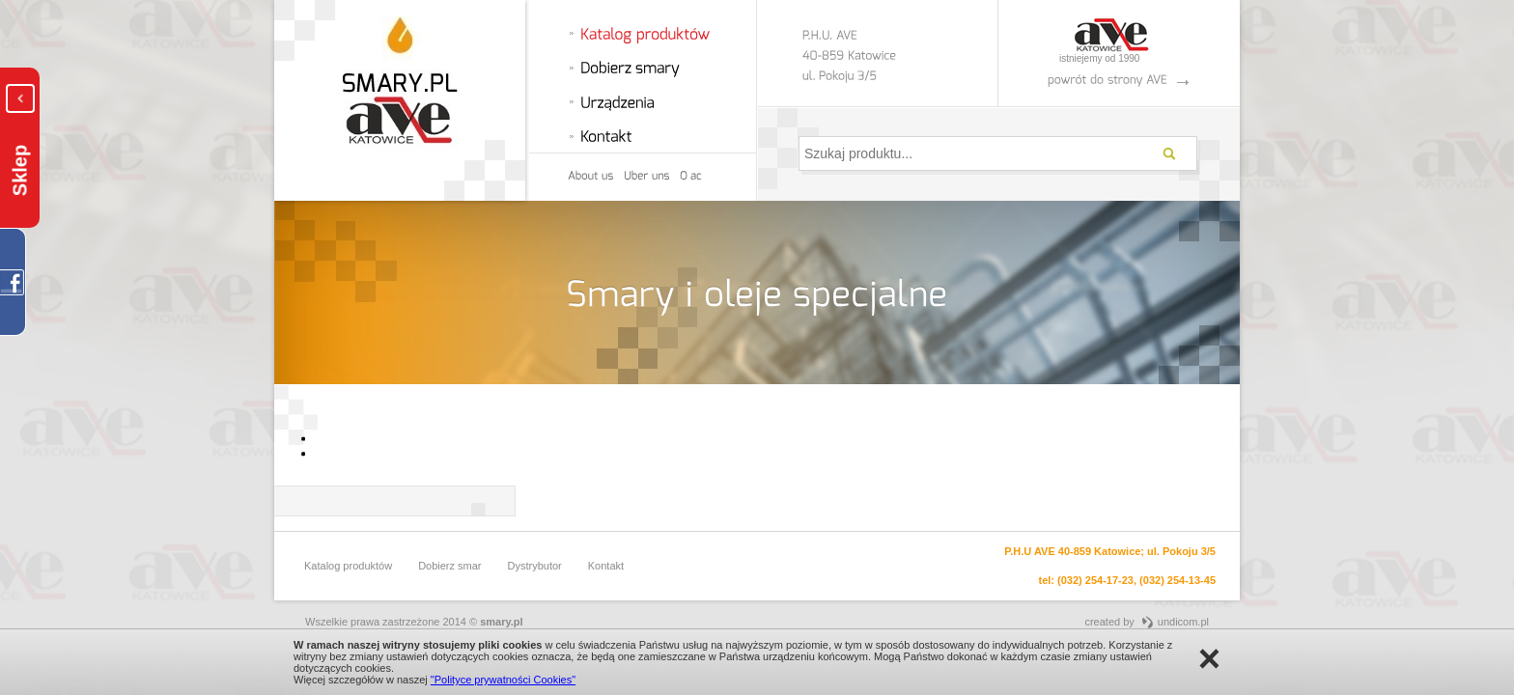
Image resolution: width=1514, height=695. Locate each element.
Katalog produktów (348, 565)
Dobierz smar (449, 565)
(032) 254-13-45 (1177, 580)
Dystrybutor (535, 565)
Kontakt (606, 565)
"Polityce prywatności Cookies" (503, 679)
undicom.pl (1183, 621)
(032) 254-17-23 (1095, 580)
